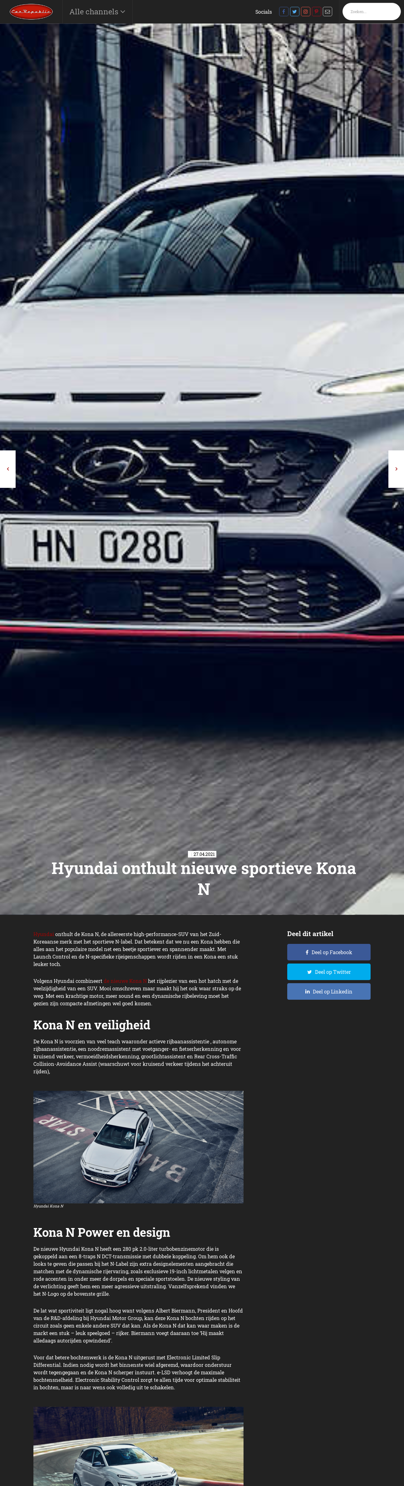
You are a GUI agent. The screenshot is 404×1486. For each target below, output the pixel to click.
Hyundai (43, 934)
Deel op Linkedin (332, 991)
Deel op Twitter (333, 972)
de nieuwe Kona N (125, 981)
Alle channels (94, 12)
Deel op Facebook (332, 952)
